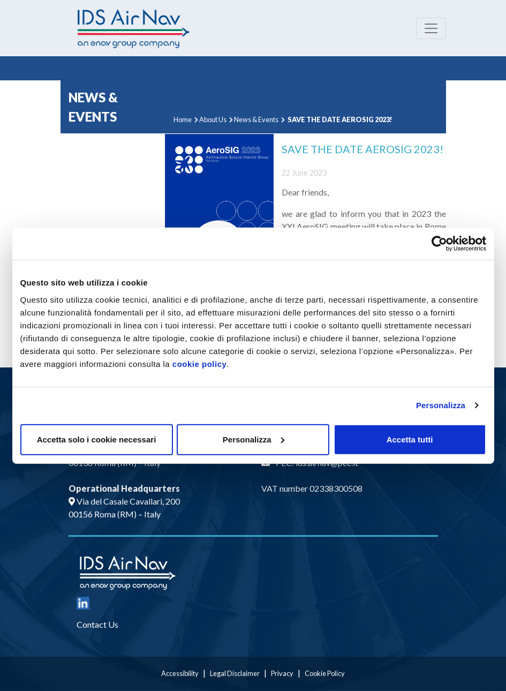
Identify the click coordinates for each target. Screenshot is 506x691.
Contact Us (97, 624)
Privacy (282, 673)
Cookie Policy (325, 673)
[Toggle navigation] (431, 28)
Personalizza (440, 405)
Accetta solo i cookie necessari (96, 439)
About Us (212, 119)
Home (182, 119)
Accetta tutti (410, 439)
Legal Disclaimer (235, 673)
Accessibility (180, 673)
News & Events (256, 119)
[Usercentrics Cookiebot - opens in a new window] (439, 244)
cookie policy (199, 363)
